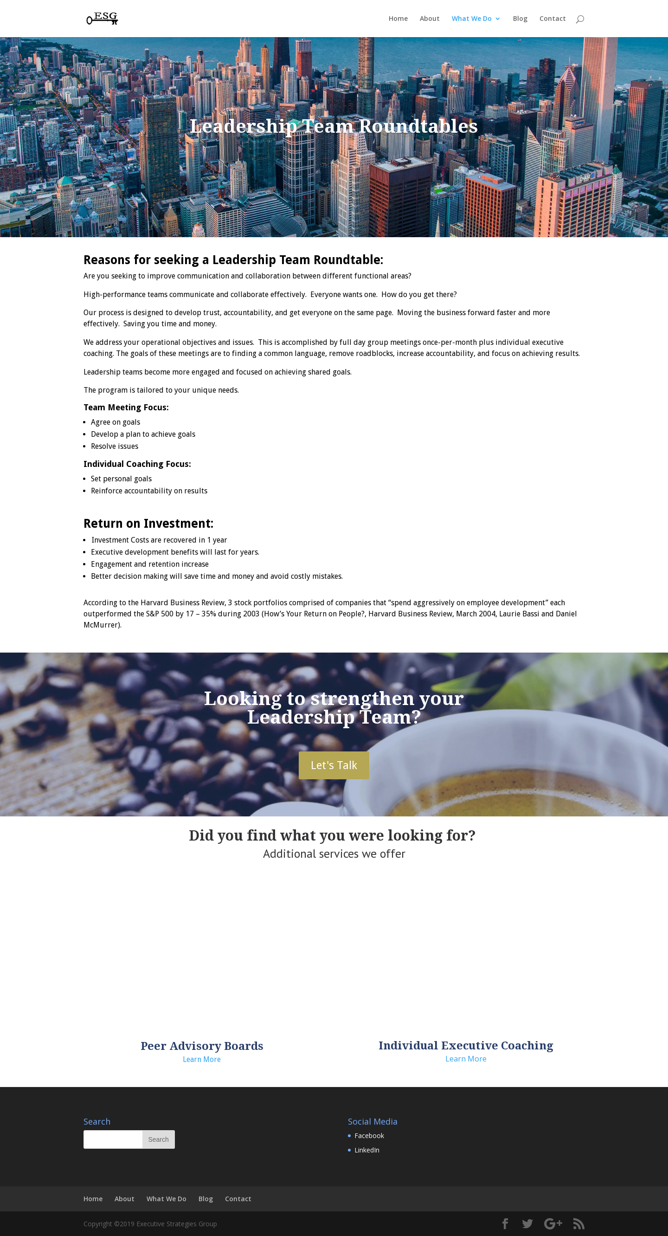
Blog (520, 19)
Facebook (369, 1135)
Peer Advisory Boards (202, 1046)
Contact (553, 19)
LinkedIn (366, 1149)
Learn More (202, 1059)
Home (398, 19)
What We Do (472, 19)
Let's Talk (334, 765)
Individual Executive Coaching (466, 1045)
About (430, 19)
